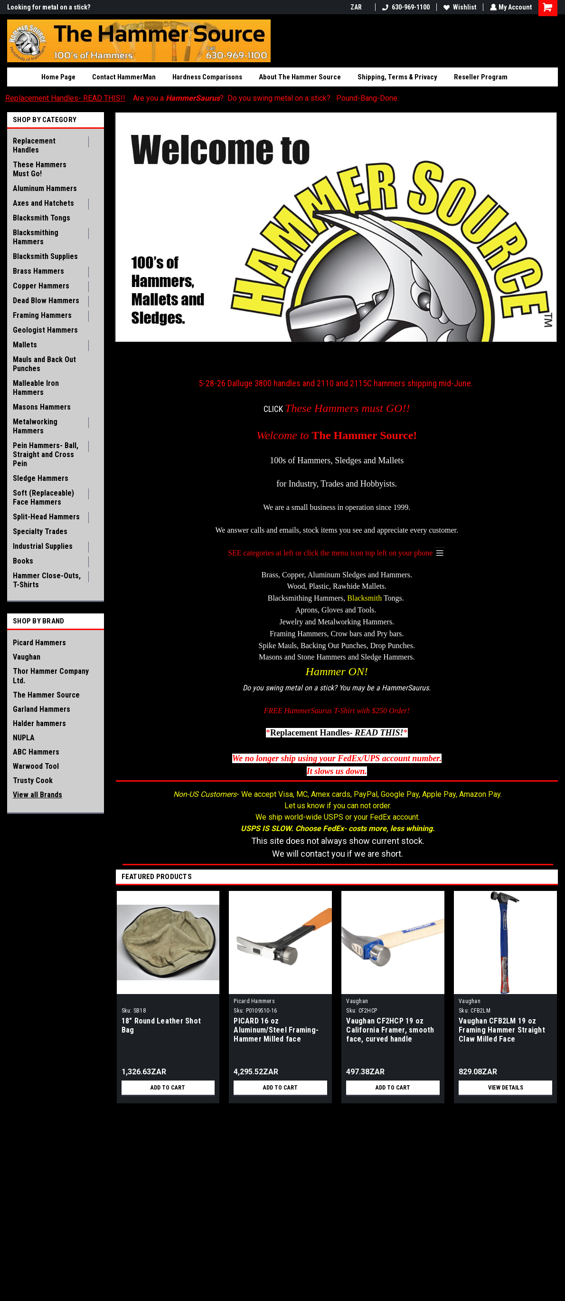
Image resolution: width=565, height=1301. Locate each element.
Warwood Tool (36, 766)
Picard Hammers (39, 642)
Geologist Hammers (45, 330)
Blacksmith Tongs (41, 217)
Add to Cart (168, 1087)
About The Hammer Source (300, 77)
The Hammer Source (46, 694)
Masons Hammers (42, 406)
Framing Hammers (42, 315)
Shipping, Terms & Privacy (397, 77)
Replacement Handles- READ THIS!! (65, 98)
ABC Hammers (36, 751)
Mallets (25, 344)
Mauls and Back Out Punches (44, 364)
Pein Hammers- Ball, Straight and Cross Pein (45, 454)
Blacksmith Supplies (45, 256)
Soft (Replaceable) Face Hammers (43, 497)
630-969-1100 (405, 7)
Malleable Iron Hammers (36, 388)
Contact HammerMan (124, 77)
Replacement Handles (34, 145)
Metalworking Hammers (35, 426)
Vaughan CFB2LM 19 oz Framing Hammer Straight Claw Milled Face (502, 1029)
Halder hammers (39, 723)
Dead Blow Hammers (46, 300)
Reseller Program (481, 77)
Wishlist (459, 7)
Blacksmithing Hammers (35, 237)
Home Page (58, 77)
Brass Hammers (38, 271)
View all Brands (37, 794)
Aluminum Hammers (45, 188)
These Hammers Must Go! (39, 169)
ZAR (358, 7)
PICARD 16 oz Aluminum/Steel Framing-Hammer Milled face (276, 1029)
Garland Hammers (41, 709)
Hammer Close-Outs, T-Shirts (47, 580)
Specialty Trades (40, 531)
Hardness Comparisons (207, 77)
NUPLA (24, 737)
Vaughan (26, 656)
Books (23, 560)
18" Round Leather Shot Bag (161, 1025)
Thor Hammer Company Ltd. (51, 676)
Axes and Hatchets (43, 203)
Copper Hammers (41, 285)
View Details (505, 1087)
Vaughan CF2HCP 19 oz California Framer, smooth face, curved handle (390, 1029)
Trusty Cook (33, 780)
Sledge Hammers (40, 478)
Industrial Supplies (43, 546)
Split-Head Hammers (46, 516)
